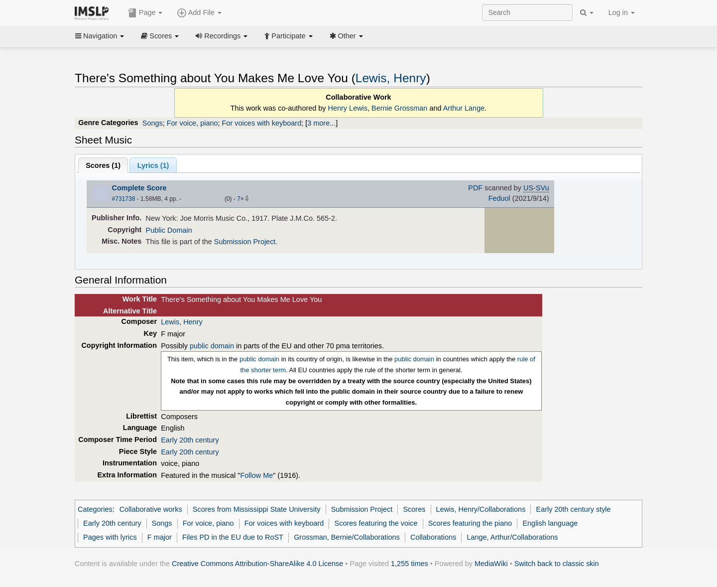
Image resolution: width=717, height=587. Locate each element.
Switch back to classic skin (556, 564)
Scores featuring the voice (376, 523)
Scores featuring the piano (470, 523)
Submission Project (245, 242)
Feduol (499, 198)
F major (159, 537)
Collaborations (433, 537)
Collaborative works (151, 509)
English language (550, 523)
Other (346, 36)
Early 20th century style (573, 509)
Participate (288, 36)
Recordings (221, 36)
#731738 (123, 198)
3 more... (321, 123)
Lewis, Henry (391, 78)
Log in (621, 12)
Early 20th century (190, 440)
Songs (152, 123)
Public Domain (169, 230)
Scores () (103, 165)
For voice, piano (192, 123)
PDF (475, 188)
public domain (212, 346)
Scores (160, 36)
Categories (95, 509)
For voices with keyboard (262, 123)
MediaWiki (491, 564)
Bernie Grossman (399, 108)
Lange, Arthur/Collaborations (512, 537)
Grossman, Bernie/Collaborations (347, 537)
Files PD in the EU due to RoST (232, 537)
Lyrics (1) (153, 165)
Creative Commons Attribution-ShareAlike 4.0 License (257, 564)
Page (145, 12)
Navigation (99, 36)
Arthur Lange (463, 108)
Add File (199, 12)
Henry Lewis (347, 108)
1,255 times (409, 564)
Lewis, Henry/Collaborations (481, 509)
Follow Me (256, 475)
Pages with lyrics (110, 537)
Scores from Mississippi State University (257, 509)
